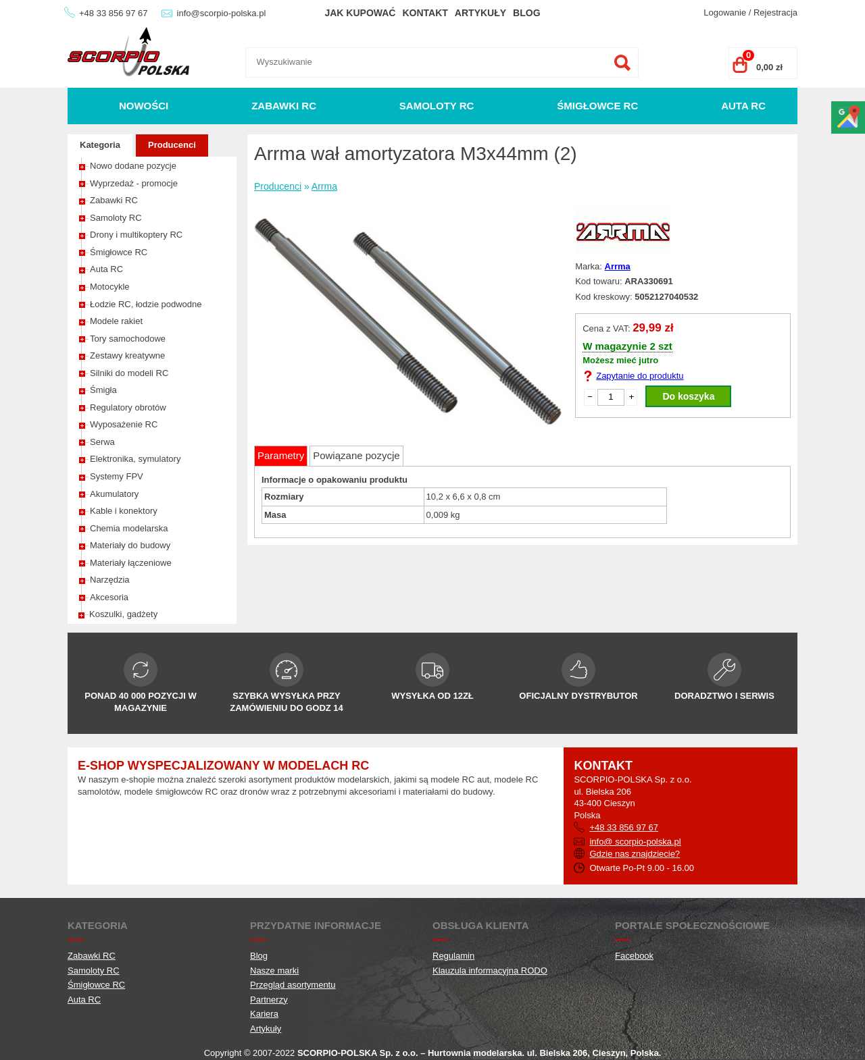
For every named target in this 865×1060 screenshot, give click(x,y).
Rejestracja (775, 12)
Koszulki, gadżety (123, 614)
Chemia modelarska (129, 528)
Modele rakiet (116, 321)
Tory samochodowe (128, 339)
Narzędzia (110, 580)
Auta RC (743, 105)
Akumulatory (114, 494)
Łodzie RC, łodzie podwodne (146, 304)
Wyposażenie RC (123, 424)
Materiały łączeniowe (131, 563)
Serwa (102, 442)
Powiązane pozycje (356, 455)
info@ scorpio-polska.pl (635, 842)
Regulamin (453, 956)
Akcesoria (109, 597)
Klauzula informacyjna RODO (489, 970)
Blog (526, 12)
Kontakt (424, 12)
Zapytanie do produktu (639, 376)
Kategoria (100, 145)
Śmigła (103, 390)
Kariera (264, 1014)
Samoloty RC (436, 105)
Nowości (143, 105)
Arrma (324, 186)
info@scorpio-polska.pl (221, 13)
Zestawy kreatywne (127, 355)
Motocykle (110, 287)
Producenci (172, 145)
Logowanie (724, 12)
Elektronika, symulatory (135, 459)
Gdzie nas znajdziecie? (634, 854)
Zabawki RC (283, 105)
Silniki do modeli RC (129, 373)
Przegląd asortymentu (292, 985)
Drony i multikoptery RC (136, 235)
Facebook (634, 956)
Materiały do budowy (130, 545)
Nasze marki (274, 970)
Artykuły (480, 12)
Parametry (280, 455)
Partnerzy (269, 1000)
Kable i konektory (123, 511)
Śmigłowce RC (597, 105)
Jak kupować (359, 12)
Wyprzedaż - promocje (134, 183)
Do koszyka (688, 396)
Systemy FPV (116, 476)
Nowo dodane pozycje (133, 166)
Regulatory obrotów (128, 407)
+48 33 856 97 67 (113, 13)
